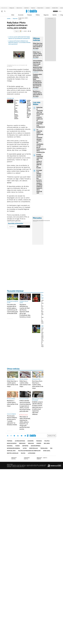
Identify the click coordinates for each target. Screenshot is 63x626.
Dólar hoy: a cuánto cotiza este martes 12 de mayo (37, 54)
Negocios (46, 15)
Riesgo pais (12, 7)
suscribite (55, 11)
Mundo (17, 446)
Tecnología (44, 448)
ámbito (8, 18)
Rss (51, 448)
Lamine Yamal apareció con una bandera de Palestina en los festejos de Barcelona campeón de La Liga (29, 109)
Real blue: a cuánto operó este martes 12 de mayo (37, 93)
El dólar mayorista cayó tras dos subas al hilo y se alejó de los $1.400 (39, 161)
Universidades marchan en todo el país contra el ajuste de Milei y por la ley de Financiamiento (38, 65)
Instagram (14, 435)
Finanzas (29, 15)
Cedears (48, 220)
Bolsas (38, 220)
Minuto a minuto (24, 414)
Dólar (12, 15)
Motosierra (26, 7)
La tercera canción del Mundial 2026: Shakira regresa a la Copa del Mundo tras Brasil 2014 (19, 37)
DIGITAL (14, 458)
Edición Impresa (35, 446)
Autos (25, 448)
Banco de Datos (11, 443)
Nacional (10, 446)
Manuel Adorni (40, 7)
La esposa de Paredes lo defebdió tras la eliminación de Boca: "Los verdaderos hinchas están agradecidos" (19, 42)
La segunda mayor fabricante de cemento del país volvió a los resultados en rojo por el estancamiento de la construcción (41, 141)
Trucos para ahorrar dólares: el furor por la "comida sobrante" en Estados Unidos (12, 420)
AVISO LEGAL (46, 450)
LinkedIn (18, 435)
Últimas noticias (20, 441)
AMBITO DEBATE (42, 458)
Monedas (35, 220)
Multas (23, 453)
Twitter (7, 435)
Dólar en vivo (19, 7)
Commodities (43, 220)
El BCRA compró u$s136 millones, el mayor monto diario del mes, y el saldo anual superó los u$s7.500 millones (37, 408)
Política (38, 15)
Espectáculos (33, 448)
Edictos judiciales (12, 453)
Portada (9, 441)
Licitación (48, 7)
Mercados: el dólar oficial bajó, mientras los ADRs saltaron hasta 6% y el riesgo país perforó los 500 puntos (25, 423)
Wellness (47, 443)
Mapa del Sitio (11, 450)
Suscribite (23, 226)
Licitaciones (31, 453)
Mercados (22, 443)
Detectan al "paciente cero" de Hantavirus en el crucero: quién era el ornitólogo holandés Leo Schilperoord (40, 117)
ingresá (59, 11)
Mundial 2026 (55, 7)
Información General (13, 448)
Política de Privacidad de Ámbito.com (29, 450)
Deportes (15, 18)
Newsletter (60, 14)
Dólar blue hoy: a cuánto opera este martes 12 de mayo (38, 45)
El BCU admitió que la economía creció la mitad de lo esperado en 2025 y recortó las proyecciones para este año (25, 406)
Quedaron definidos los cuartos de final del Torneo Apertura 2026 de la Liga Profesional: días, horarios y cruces (25, 311)
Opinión (55, 15)
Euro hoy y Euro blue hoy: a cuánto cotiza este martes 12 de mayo (37, 384)
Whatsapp (25, 435)
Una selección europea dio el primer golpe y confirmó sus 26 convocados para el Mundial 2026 (12, 309)
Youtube (21, 435)
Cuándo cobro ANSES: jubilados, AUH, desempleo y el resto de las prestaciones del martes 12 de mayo (37, 80)
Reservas (33, 7)
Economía (20, 15)
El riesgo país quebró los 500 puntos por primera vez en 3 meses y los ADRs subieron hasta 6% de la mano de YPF (39, 181)
